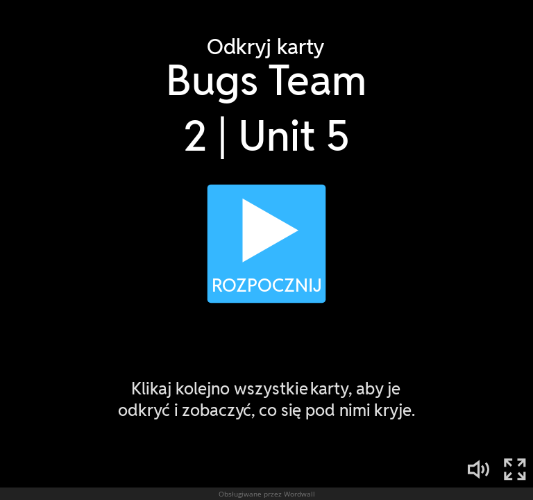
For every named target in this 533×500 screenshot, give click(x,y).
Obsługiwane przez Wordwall (267, 494)
